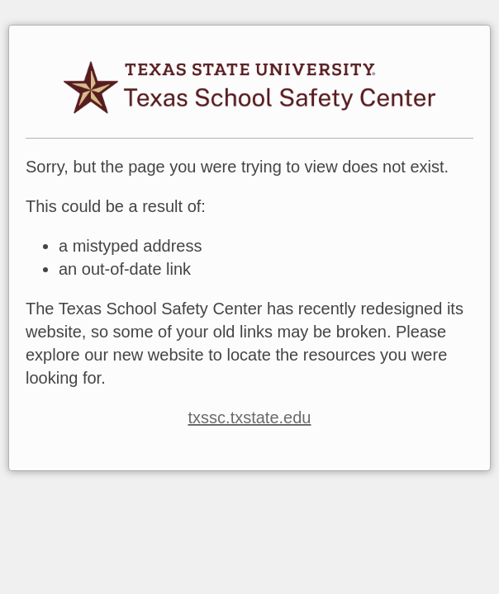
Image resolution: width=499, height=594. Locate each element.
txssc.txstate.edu (249, 417)
